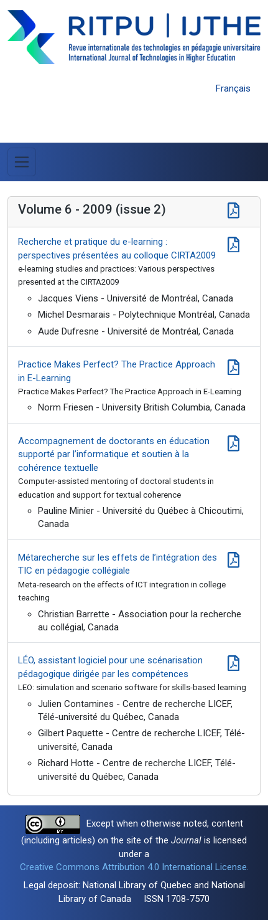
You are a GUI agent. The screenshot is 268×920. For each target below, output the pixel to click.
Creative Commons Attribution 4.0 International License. (134, 867)
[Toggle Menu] (21, 162)
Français (233, 88)
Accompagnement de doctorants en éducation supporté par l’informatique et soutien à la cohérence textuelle (114, 454)
